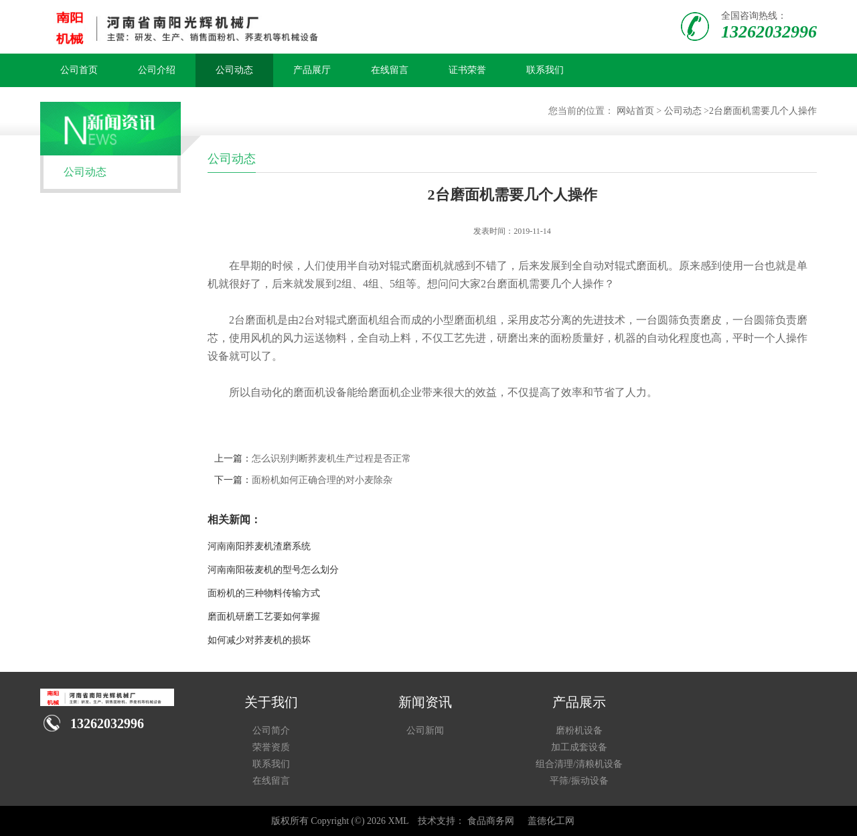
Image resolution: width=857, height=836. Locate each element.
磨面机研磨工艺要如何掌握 (264, 617)
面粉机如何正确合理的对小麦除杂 (322, 480)
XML (398, 821)
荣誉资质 (271, 747)
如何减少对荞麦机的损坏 (259, 640)
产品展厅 (312, 70)
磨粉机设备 (579, 730)
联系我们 (545, 70)
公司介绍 (156, 70)
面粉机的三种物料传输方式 (264, 593)
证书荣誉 (467, 70)
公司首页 (79, 70)
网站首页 (635, 111)
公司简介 (271, 730)
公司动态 (234, 70)
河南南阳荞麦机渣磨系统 (259, 546)
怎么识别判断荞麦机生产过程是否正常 (331, 459)
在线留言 (389, 70)
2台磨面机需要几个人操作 (763, 111)
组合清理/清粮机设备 (579, 764)
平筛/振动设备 (579, 781)
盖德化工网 (551, 821)
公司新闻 (425, 730)
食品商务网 (490, 821)
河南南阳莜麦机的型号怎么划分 (273, 570)
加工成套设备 (579, 747)
